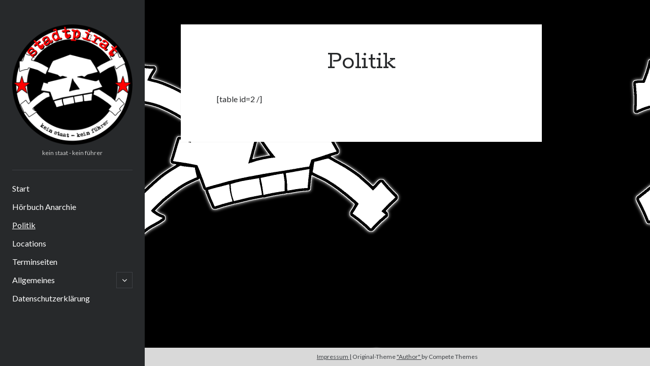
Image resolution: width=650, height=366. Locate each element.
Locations (29, 243)
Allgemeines (33, 280)
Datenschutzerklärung (51, 298)
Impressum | (334, 356)
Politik (24, 225)
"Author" (409, 356)
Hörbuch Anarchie (44, 206)
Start (20, 188)
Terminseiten (34, 261)
